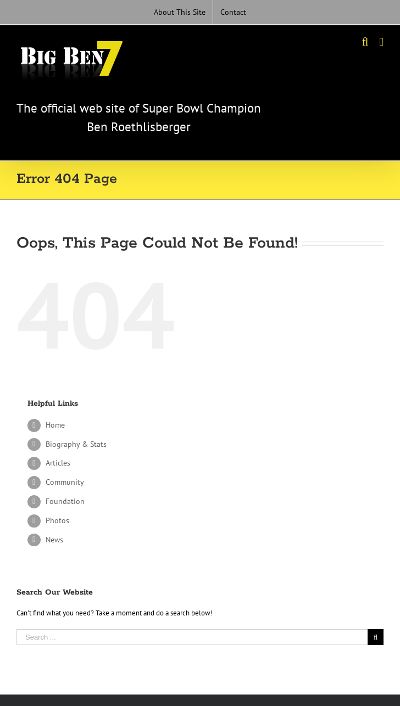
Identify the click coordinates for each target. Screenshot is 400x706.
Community (65, 482)
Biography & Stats (76, 444)
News (54, 540)
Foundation (65, 501)
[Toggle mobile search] (365, 42)
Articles (58, 463)
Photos (57, 520)
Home (55, 425)
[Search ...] (192, 637)
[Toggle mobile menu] (381, 42)
